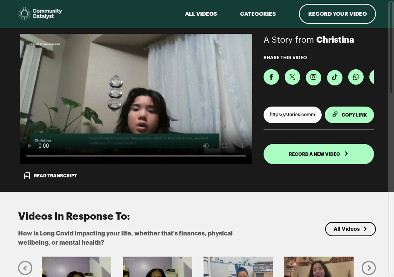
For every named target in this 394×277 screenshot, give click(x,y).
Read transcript (50, 176)
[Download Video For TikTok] (334, 77)
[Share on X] (292, 77)
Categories (258, 14)
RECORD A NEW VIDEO (319, 154)
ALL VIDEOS (201, 14)
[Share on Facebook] (271, 77)
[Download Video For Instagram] (313, 77)
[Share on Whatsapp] (356, 77)
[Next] (369, 267)
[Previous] (25, 267)
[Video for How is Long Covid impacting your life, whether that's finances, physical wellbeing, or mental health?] (136, 99)
